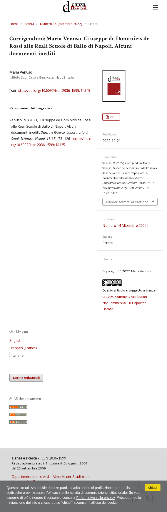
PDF (112, 117)
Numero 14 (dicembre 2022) (61, 23)
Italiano (17, 355)
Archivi (29, 23)
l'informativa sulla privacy (95, 497)
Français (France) (23, 348)
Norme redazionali (26, 377)
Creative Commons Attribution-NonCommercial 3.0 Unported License (125, 302)
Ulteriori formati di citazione (127, 202)
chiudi (152, 487)
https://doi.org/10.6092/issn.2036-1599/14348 (53, 90)
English (15, 340)
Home (13, 23)
